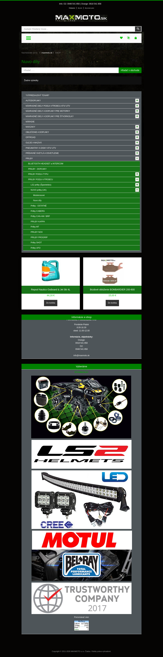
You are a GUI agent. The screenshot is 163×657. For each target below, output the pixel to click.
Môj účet (80, 8)
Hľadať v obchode (130, 70)
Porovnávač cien (81, 617)
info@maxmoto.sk (82, 355)
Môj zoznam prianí (89, 8)
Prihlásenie (72, 8)
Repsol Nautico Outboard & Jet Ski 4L (50, 289)
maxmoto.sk (47, 53)
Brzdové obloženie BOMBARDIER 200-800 (112, 289)
